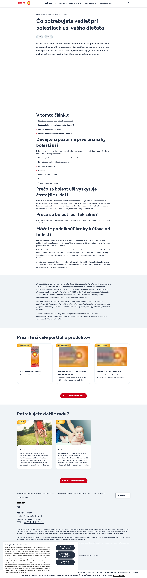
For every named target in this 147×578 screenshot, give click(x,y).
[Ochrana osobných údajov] (46, 493)
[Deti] (86, 3)
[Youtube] (18, 506)
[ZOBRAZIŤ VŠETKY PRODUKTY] (73, 395)
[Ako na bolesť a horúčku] (70, 3)
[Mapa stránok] (99, 493)
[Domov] (23, 3)
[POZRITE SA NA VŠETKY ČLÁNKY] (73, 480)
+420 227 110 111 (34, 515)
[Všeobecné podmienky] (26, 493)
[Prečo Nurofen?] (23, 497)
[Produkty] (93, 3)
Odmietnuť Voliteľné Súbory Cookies (65, 554)
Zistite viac (119, 575)
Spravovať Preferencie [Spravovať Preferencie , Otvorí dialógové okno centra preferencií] (65, 562)
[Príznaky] (51, 3)
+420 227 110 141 (34, 522)
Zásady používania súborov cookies (38, 568)
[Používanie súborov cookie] (67, 493)
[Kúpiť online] (106, 3)
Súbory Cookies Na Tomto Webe (65, 547)
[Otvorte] (128, 3)
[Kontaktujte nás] (85, 493)
